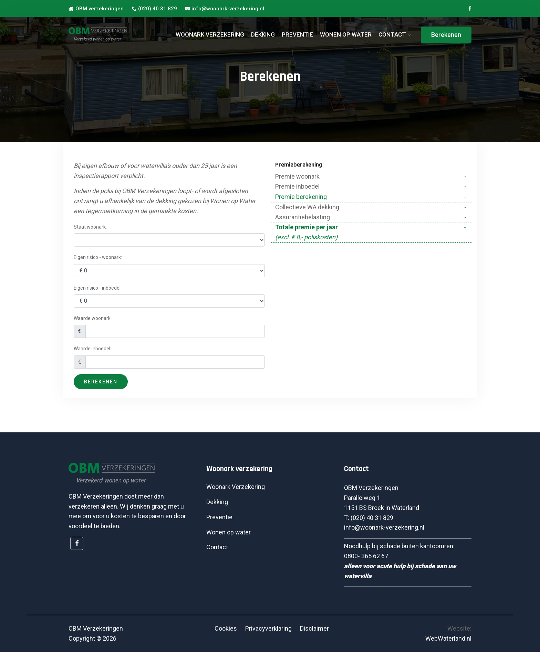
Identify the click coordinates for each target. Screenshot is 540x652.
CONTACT (392, 34)
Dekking (217, 501)
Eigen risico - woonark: (98, 257)
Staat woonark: (90, 227)
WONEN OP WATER (346, 34)
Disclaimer (314, 628)
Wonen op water (228, 532)
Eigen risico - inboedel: (98, 288)
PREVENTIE (297, 34)
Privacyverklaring (268, 628)
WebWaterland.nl (448, 638)
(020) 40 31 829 (154, 9)
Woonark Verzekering (235, 486)
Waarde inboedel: (92, 348)
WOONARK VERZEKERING (210, 34)
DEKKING (263, 34)
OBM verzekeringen (96, 9)
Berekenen (446, 34)
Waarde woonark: (93, 318)
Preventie (219, 517)
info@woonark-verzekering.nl (224, 9)
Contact (217, 547)
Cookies (226, 628)
